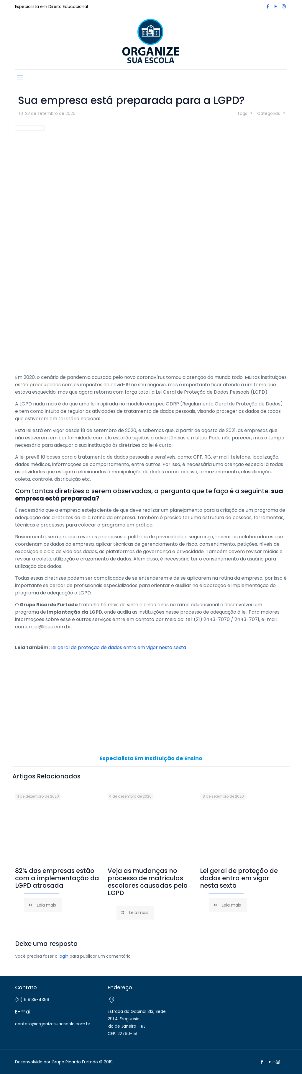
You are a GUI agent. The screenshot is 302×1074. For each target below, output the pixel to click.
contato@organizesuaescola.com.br (52, 1024)
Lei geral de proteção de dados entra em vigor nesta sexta (118, 647)
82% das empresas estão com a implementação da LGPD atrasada (57, 878)
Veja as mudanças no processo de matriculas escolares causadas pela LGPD (148, 881)
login (63, 956)
